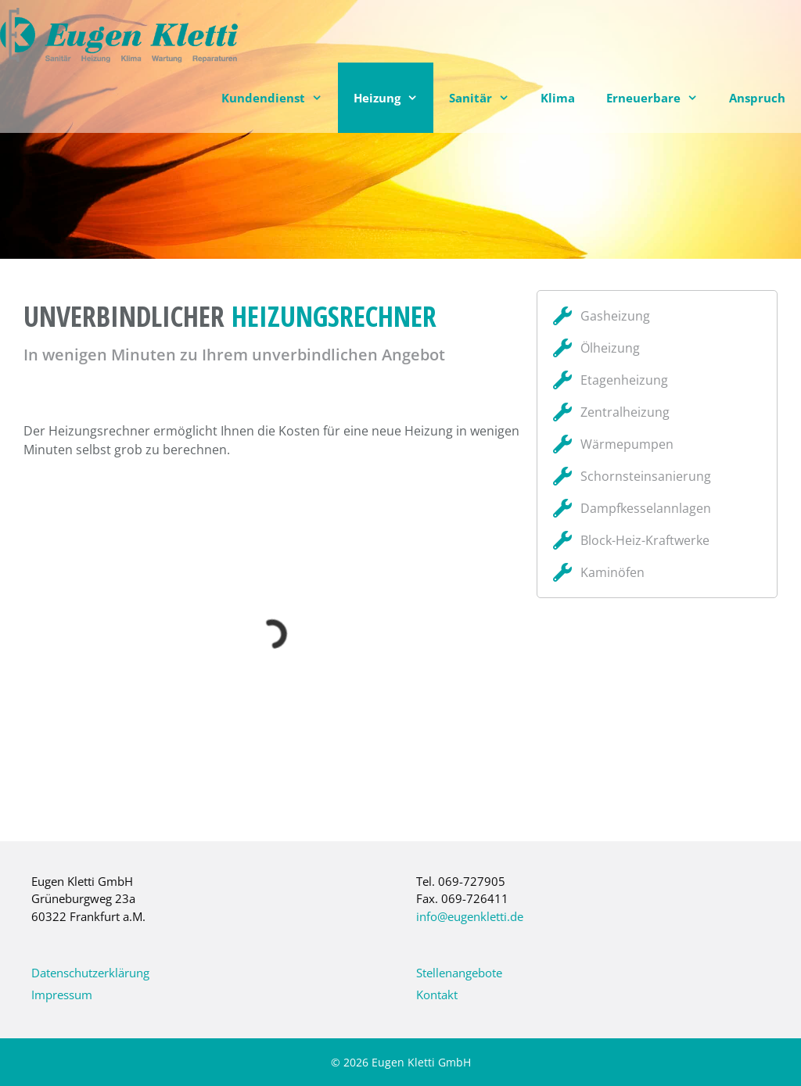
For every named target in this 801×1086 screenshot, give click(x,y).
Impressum (61, 994)
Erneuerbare (659, 98)
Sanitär (487, 98)
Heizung (393, 98)
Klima (558, 98)
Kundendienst (279, 98)
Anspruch (757, 98)
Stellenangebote (459, 972)
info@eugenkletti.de (469, 916)
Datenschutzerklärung (90, 972)
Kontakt (437, 994)
